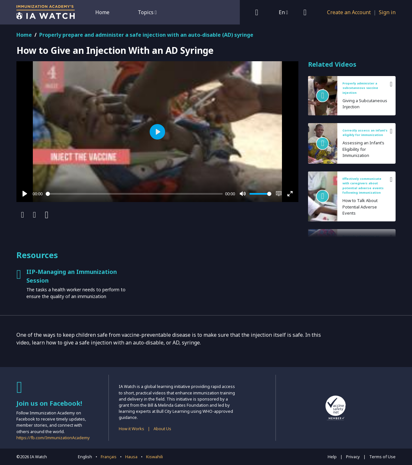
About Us (162, 428)
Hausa (131, 457)
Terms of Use (382, 457)
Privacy (353, 457)
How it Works (131, 428)
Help (332, 457)
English (85, 457)
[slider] (134, 194)
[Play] (25, 194)
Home (102, 12)
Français (109, 457)
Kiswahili (154, 457)
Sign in (387, 12)
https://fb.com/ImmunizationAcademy (53, 438)
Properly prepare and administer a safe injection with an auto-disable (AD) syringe (146, 34)
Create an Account (349, 12)
